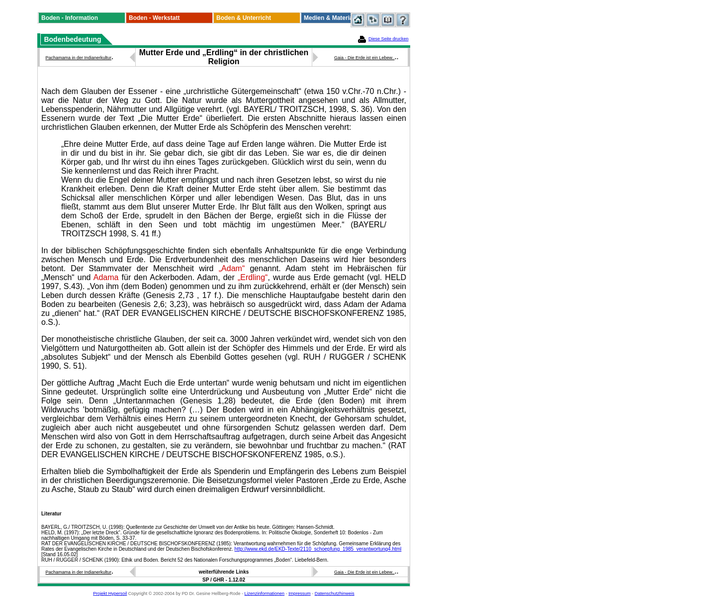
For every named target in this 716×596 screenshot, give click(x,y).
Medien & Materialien (333, 17)
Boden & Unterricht (243, 17)
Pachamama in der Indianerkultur (79, 57)
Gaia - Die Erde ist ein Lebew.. (364, 57)
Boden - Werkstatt (154, 17)
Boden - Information (69, 17)
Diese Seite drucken (388, 38)
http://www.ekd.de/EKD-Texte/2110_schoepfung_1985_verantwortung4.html (318, 549)
